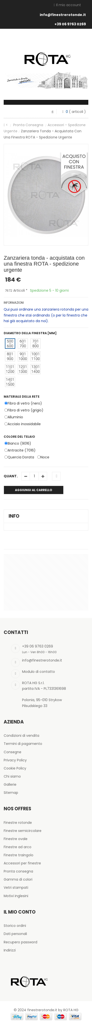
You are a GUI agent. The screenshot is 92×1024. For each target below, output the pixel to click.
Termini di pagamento (23, 743)
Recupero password (20, 942)
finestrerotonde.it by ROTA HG (53, 1010)
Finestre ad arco (17, 846)
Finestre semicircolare (22, 830)
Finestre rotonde (18, 822)
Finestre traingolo (18, 855)
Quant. (11, 476)
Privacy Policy (15, 760)
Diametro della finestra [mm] (30, 333)
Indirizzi (10, 950)
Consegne (12, 752)
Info (14, 516)
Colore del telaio (20, 437)
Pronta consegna (28, 124)
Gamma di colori (18, 879)
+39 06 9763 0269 (70, 24)
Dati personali (15, 933)
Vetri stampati (16, 887)
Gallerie (10, 784)
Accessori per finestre (22, 863)
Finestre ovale (15, 838)
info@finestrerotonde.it (63, 14)
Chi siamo (12, 776)
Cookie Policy (15, 768)
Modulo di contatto (38, 671)
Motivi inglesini (16, 895)
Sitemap (11, 792)
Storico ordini (15, 925)
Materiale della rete (22, 396)
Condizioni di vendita (21, 735)
